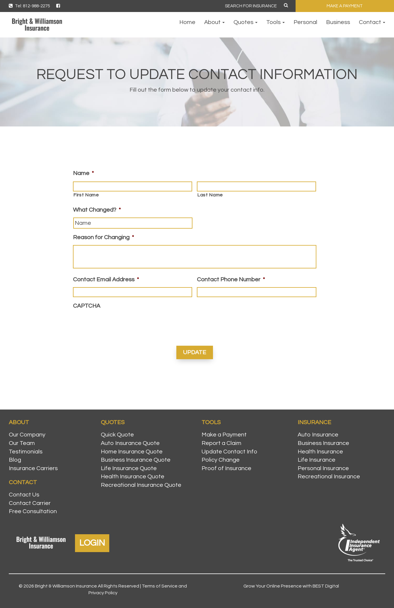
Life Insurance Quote (129, 468)
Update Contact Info (229, 452)
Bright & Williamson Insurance (66, 586)
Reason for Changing (103, 237)
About (214, 22)
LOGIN (92, 542)
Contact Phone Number (231, 279)
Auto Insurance (318, 435)
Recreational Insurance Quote (141, 485)
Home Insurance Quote (132, 452)
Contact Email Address (106, 279)
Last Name (210, 195)
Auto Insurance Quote (130, 443)
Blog (15, 460)
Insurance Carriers (33, 468)
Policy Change (221, 460)
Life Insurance (316, 460)
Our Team (22, 443)
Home (187, 22)
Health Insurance (320, 452)
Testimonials (25, 452)
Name (83, 173)
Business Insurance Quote (135, 460)
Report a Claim (221, 443)
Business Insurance (323, 443)
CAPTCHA (86, 306)
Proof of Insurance (226, 468)
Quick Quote (117, 435)
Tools (275, 22)
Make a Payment (224, 435)
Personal (305, 22)
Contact (372, 22)
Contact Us (24, 495)
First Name (86, 195)
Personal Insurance (323, 468)
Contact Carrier (30, 503)
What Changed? (97, 210)
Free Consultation (33, 511)
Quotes (245, 22)
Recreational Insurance (329, 476)
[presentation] (117, 325)
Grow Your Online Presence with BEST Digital (291, 586)
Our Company (27, 435)
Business (338, 22)
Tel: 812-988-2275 (29, 6)
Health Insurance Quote (132, 476)
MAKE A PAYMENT (345, 6)
